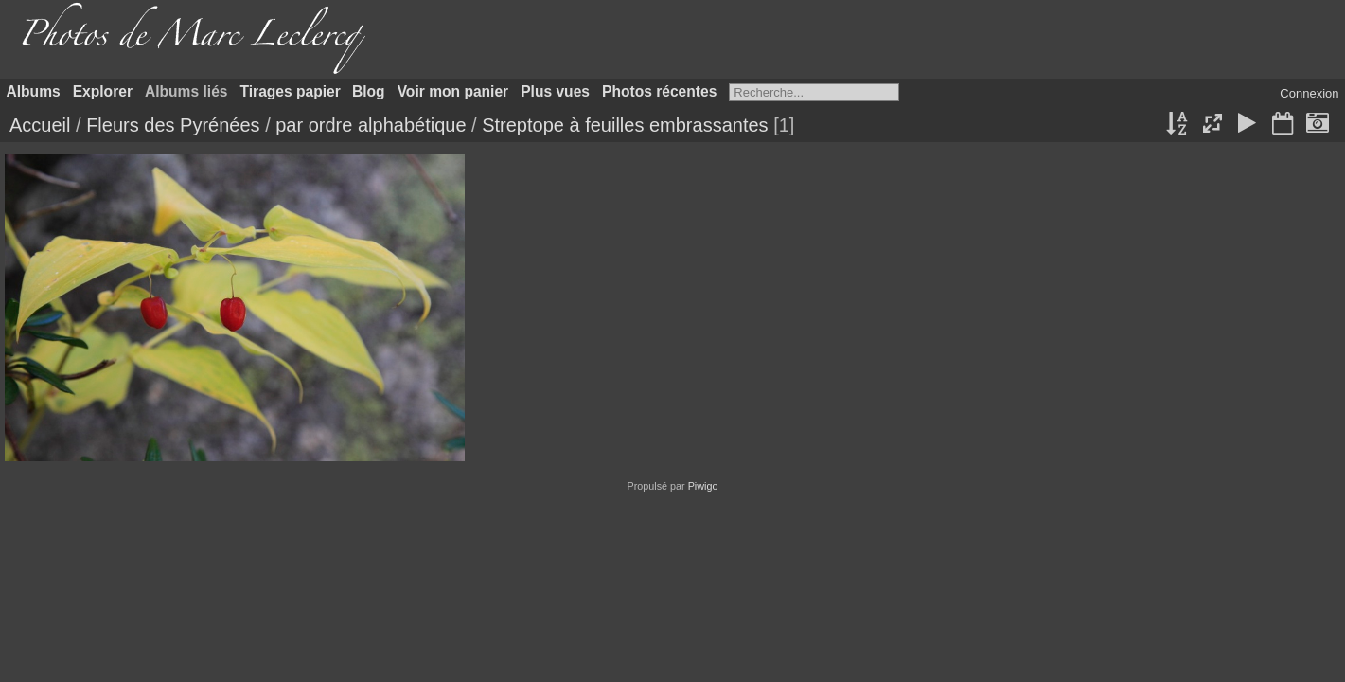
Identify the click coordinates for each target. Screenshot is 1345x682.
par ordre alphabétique (370, 125)
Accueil (39, 125)
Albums (34, 91)
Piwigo (703, 486)
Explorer (103, 91)
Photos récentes (659, 91)
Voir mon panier (453, 91)
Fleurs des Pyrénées (172, 125)
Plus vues (555, 91)
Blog (368, 91)
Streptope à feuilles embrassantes (625, 125)
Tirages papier (290, 91)
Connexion (1309, 93)
